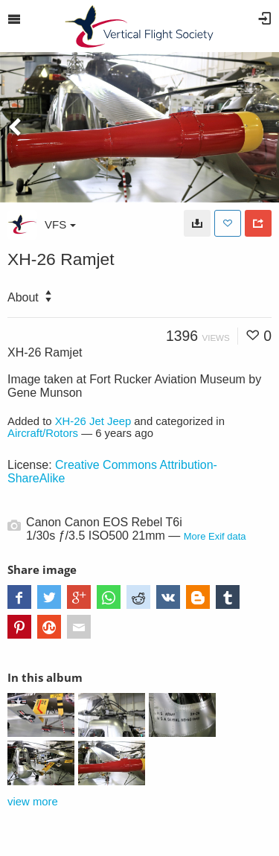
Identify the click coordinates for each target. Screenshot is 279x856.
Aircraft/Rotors (42, 433)
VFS (60, 224)
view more (32, 802)
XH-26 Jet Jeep (93, 421)
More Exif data (215, 536)
